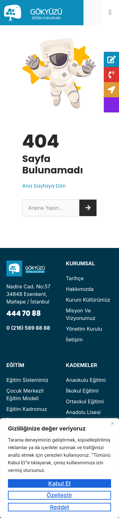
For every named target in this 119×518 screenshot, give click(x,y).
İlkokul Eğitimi (82, 391)
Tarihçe (75, 278)
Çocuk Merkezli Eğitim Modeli (24, 394)
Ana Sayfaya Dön (44, 186)
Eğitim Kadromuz (26, 409)
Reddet (59, 507)
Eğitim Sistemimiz (27, 380)
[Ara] (87, 208)
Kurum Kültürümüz (88, 300)
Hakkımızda (80, 289)
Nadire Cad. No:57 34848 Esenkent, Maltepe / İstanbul (28, 294)
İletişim (74, 339)
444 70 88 (23, 313)
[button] (110, 12)
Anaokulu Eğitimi (86, 380)
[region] (59, 468)
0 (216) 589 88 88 (28, 328)
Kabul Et (59, 483)
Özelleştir (59, 495)
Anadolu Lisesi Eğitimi (83, 416)
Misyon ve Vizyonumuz (81, 314)
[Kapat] (112, 423)
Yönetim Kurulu (84, 329)
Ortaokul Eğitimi (85, 401)
